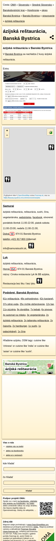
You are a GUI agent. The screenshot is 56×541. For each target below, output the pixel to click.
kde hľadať (8, 463)
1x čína (22, 331)
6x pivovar (46, 309)
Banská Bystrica (31, 16)
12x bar (50, 304)
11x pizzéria (9, 309)
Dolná (8, 234)
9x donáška (23, 309)
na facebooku (23, 501)
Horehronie (33, 10)
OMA (13, 5)
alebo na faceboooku (15, 451)
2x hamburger (19, 326)
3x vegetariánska (36, 315)
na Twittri (30, 503)
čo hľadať (8, 477)
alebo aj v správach (14, 455)
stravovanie (48, 16)
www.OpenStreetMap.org (37, 524)
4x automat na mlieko (14, 315)
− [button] (7, 135)
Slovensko (23, 5)
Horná (9, 269)
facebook (37, 217)
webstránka (25, 217)
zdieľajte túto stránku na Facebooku (20, 502)
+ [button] (7, 131)
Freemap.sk (39, 195)
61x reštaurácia (11, 298)
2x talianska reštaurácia (36, 320)
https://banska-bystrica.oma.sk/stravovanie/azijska (22, 198)
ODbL (35, 527)
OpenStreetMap (24, 195)
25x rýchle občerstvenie (32, 304)
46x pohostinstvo (29, 298)
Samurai (8, 205)
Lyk (5, 257)
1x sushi (32, 326)
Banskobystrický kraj (14, 10)
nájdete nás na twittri (14, 446)
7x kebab (35, 309)
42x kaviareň (46, 298)
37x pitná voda (10, 304)
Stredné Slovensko (42, 5)
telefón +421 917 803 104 (16, 239)
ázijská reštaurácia (15, 21)
